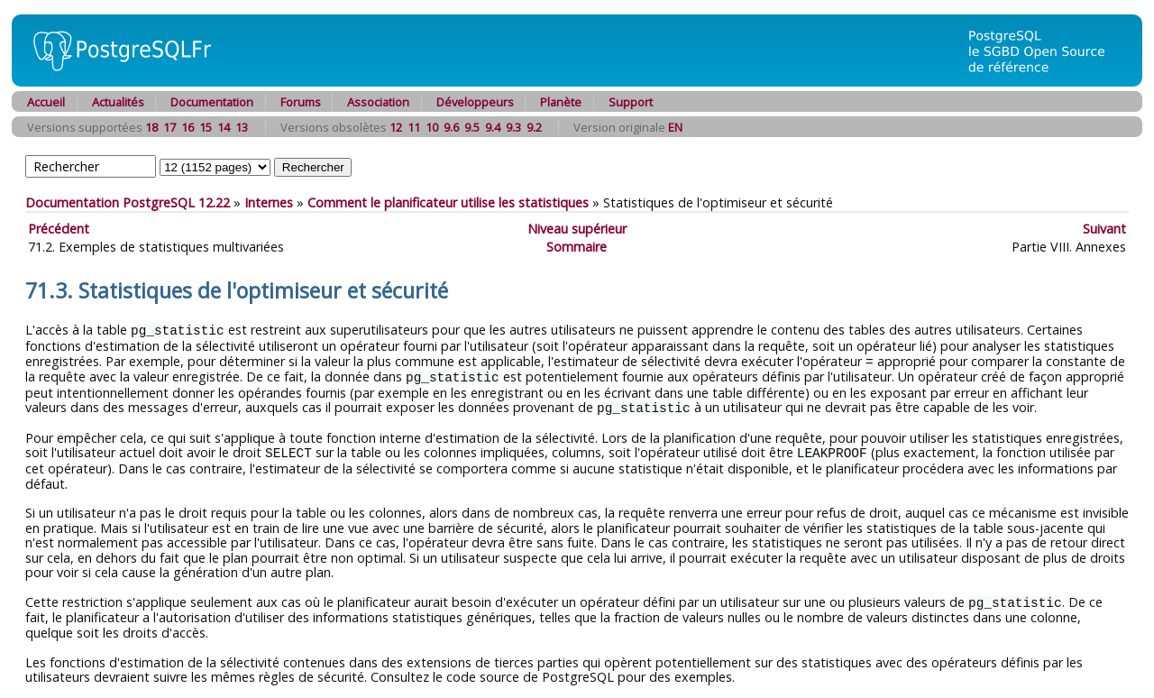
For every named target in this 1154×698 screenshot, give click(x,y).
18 (151, 127)
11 (414, 127)
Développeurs (475, 102)
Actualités (118, 102)
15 (205, 127)
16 (187, 127)
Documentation (211, 102)
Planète (561, 102)
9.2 (534, 127)
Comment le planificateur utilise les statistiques (448, 202)
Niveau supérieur (577, 228)
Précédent (58, 228)
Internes (268, 202)
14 (223, 127)
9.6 (451, 127)
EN (675, 127)
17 (169, 127)
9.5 (472, 127)
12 (395, 127)
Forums (300, 102)
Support (631, 102)
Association (378, 102)
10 (432, 127)
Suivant (1104, 228)
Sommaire (576, 246)
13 (241, 127)
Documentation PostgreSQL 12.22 (127, 202)
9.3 (513, 127)
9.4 (492, 127)
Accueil (46, 102)
